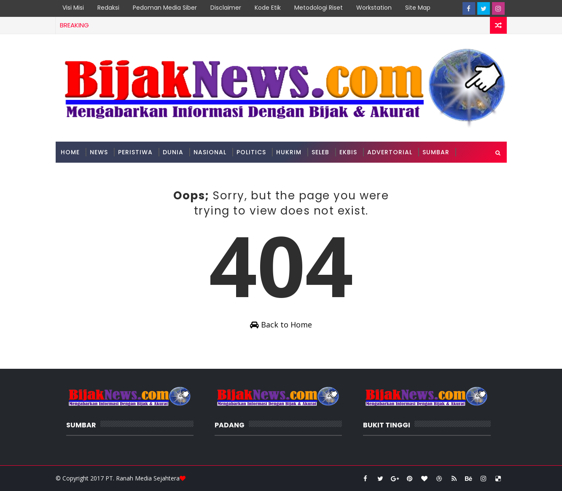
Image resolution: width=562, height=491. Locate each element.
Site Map (417, 7)
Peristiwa (135, 152)
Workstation (374, 7)
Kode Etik (268, 7)
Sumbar (435, 152)
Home (70, 152)
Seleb (320, 152)
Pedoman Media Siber (165, 7)
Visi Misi (73, 7)
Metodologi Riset (318, 7)
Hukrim (288, 152)
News (99, 152)
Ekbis (348, 152)
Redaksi (108, 7)
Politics (251, 152)
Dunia (173, 152)
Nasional (210, 152)
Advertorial (389, 152)
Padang (75, 173)
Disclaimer (225, 7)
